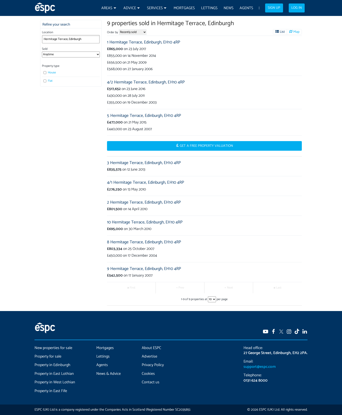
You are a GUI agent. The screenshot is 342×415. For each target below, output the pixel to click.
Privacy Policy (153, 365)
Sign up (274, 8)
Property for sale (48, 356)
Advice (129, 8)
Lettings (209, 8)
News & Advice (108, 373)
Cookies (148, 373)
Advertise (149, 356)
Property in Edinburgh (52, 365)
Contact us (150, 382)
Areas (106, 8)
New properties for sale (54, 348)
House (49, 72)
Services (155, 8)
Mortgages (184, 8)
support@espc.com (259, 366)
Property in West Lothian (55, 382)
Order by (112, 32)
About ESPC (151, 348)
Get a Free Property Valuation (206, 146)
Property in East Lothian (54, 373)
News (228, 8)
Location (47, 32)
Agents (246, 8)
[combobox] (71, 39)
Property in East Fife (51, 391)
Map (296, 32)
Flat (48, 80)
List (282, 32)
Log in (296, 8)
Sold (44, 49)
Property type (50, 66)
